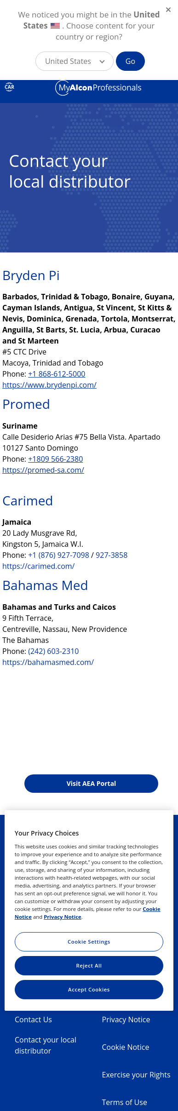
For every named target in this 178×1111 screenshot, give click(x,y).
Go (130, 61)
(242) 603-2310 (53, 651)
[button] (74, 61)
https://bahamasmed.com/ (48, 662)
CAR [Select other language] (9, 87)
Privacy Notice (126, 1019)
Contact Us (33, 1019)
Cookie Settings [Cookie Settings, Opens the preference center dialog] (89, 941)
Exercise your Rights (136, 1075)
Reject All (89, 965)
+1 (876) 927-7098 (58, 555)
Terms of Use (124, 1102)
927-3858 (111, 555)
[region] (89, 910)
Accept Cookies (89, 989)
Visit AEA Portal (91, 783)
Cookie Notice (125, 1047)
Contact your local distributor (45, 1045)
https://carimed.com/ (38, 566)
